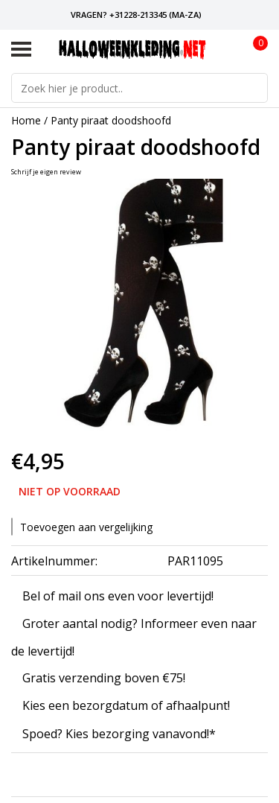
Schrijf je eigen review (46, 172)
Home (26, 120)
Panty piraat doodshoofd (111, 120)
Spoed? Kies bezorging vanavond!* (119, 734)
